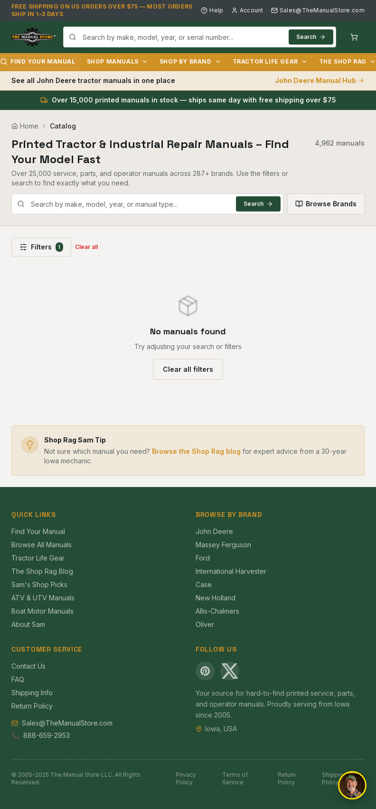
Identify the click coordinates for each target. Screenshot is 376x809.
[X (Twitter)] (229, 671)
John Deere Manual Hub (320, 80)
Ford (203, 558)
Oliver (205, 624)
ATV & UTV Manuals (43, 598)
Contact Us (28, 666)
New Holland (215, 598)
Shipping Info (32, 693)
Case (204, 584)
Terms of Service (235, 778)
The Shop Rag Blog (42, 571)
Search (311, 36)
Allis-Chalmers (217, 611)
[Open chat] (352, 785)
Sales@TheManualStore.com (318, 10)
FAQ (17, 679)
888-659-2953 (46, 735)
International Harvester (231, 571)
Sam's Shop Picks (39, 584)
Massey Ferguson (223, 545)
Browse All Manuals (41, 545)
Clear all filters (188, 369)
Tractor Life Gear (270, 61)
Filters (41, 247)
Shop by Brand (190, 61)
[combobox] (199, 37)
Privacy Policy (186, 778)
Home (24, 126)
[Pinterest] (205, 671)
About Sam (28, 624)
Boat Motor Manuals (42, 611)
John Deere (214, 531)
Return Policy (32, 706)
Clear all (86, 246)
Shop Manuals (117, 61)
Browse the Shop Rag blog (196, 451)
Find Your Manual (38, 531)
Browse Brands (326, 204)
